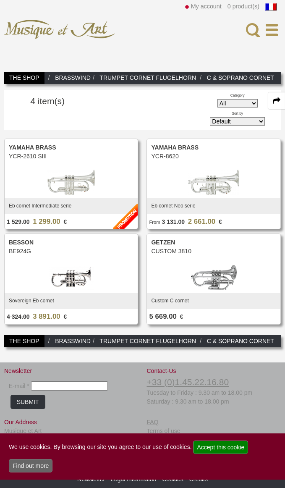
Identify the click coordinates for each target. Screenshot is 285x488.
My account (206, 6)
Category (237, 95)
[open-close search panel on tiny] (253, 30)
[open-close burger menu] (272, 30)
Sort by (237, 113)
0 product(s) (243, 6)
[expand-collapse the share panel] (276, 100)
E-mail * (19, 386)
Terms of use (163, 431)
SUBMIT (28, 402)
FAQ (152, 422)
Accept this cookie (220, 447)
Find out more (31, 465)
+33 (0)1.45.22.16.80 (187, 382)
